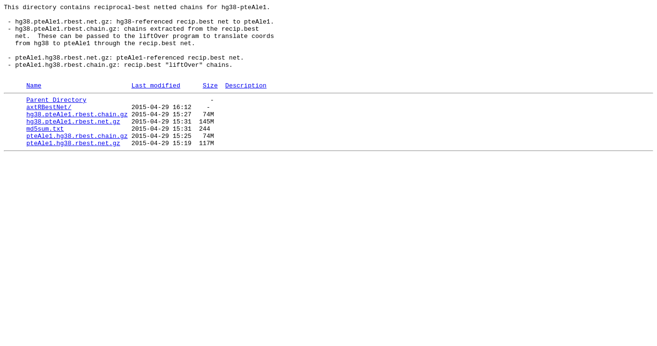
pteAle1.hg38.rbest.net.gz (73, 168)
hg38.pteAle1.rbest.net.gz (73, 142)
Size (209, 101)
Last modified (155, 101)
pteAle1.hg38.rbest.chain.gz (77, 160)
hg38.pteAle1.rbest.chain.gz (77, 134)
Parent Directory (56, 116)
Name (33, 101)
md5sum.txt (45, 151)
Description (245, 101)
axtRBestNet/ (49, 125)
